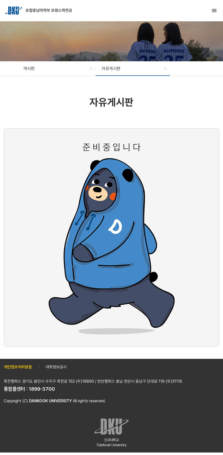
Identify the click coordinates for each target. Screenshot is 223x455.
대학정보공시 (56, 367)
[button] (55, 68)
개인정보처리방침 (18, 367)
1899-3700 (42, 389)
